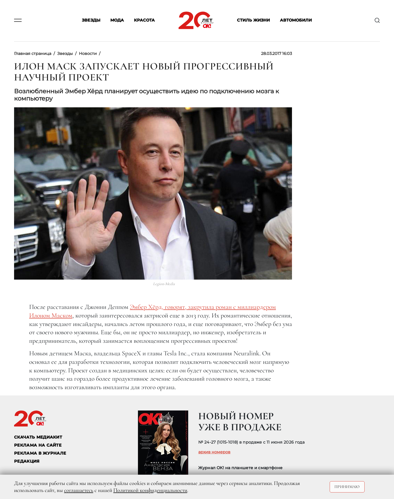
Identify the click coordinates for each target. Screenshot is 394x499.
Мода (117, 20)
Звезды (91, 20)
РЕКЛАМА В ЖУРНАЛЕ (40, 453)
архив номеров (214, 452)
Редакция (27, 461)
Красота (144, 20)
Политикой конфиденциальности (150, 490)
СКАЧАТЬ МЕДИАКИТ (38, 437)
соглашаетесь (78, 490)
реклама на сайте (38, 445)
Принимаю (347, 486)
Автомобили (296, 20)
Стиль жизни (253, 20)
